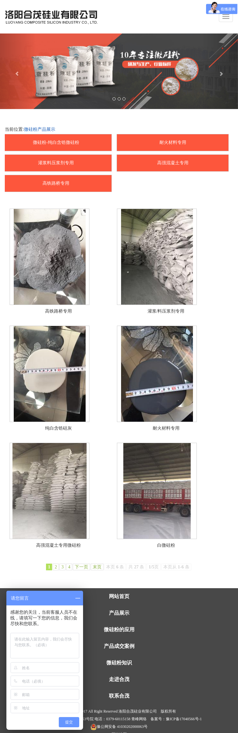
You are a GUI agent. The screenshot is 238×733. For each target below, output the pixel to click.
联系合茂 (119, 696)
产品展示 (119, 613)
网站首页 (119, 596)
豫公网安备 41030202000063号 (119, 726)
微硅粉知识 (119, 662)
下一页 (81, 567)
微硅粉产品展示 (39, 129)
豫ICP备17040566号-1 (184, 719)
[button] (18, 71)
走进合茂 (119, 679)
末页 (97, 567)
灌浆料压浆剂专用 (56, 162)
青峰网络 (139, 719)
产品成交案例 (119, 646)
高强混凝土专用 (172, 162)
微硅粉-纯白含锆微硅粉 (56, 142)
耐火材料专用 (172, 142)
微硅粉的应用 (119, 629)
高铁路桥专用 (55, 183)
